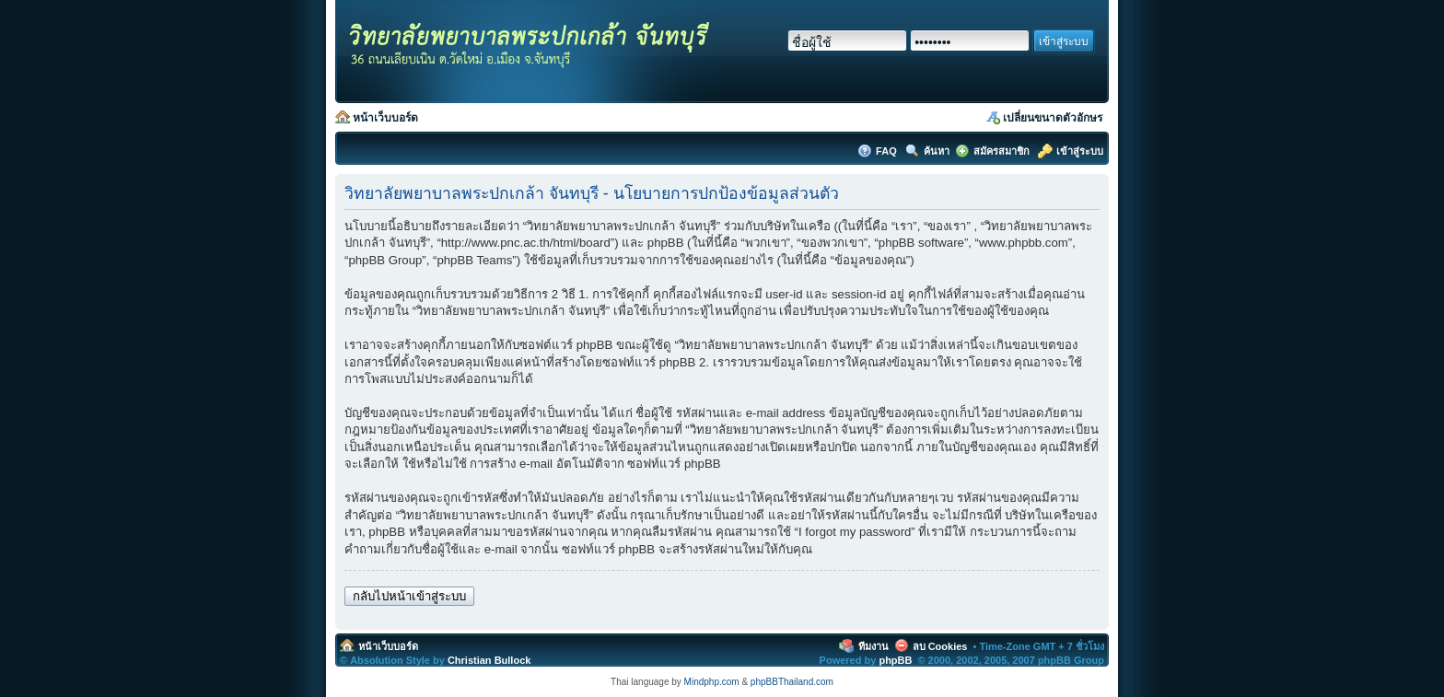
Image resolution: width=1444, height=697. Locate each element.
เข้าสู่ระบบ (1079, 151)
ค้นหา (936, 151)
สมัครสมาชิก (1001, 151)
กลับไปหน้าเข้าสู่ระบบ (409, 596)
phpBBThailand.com (792, 682)
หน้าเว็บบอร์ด (385, 117)
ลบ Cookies (940, 646)
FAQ (888, 151)
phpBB (895, 660)
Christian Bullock (489, 660)
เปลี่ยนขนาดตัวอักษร (1052, 117)
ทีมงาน (873, 646)
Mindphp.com (711, 682)
